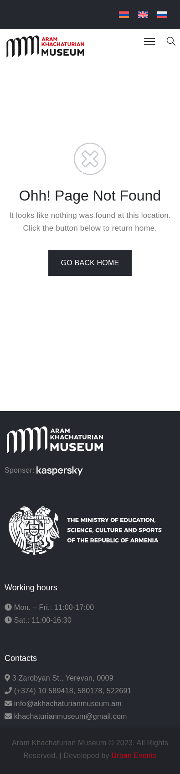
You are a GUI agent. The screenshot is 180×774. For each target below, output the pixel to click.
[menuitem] (124, 15)
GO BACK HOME (90, 263)
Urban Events (133, 755)
